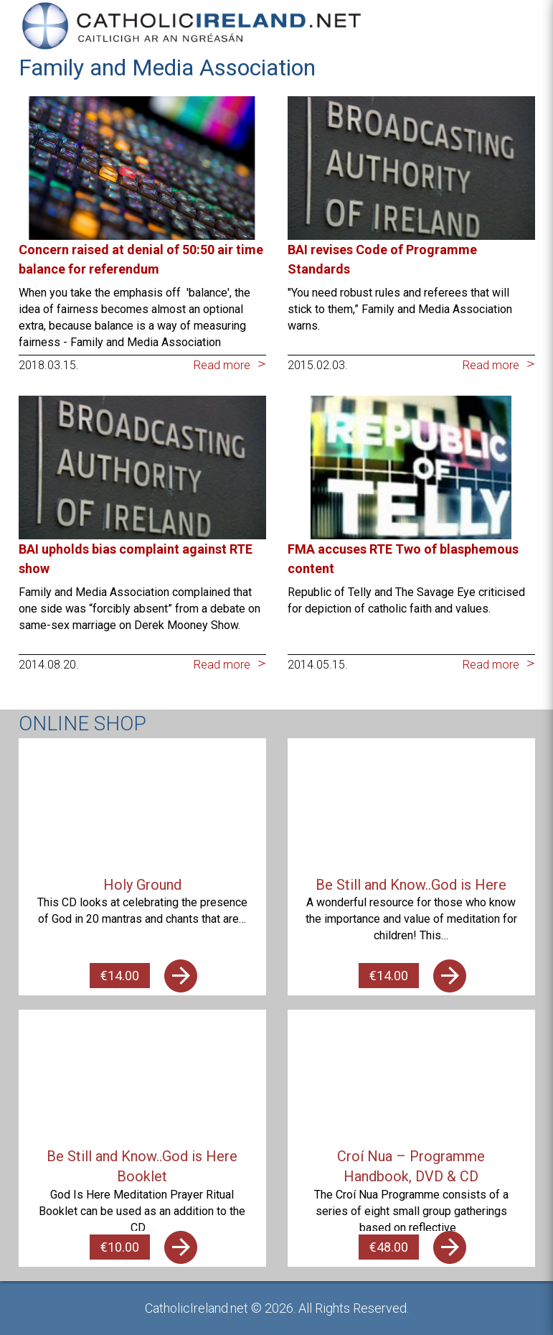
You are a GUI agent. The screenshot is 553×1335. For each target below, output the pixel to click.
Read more (222, 365)
